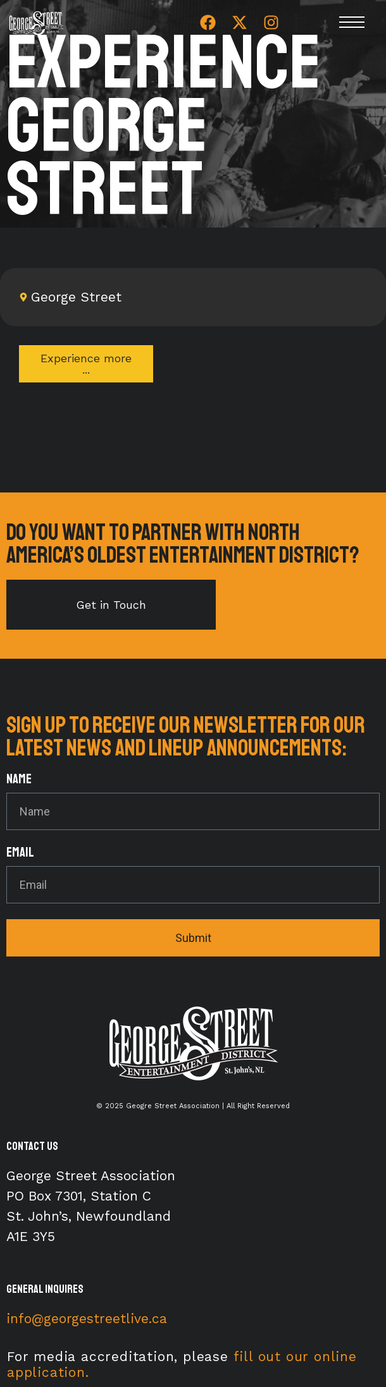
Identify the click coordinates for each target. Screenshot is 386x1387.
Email (20, 853)
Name (19, 780)
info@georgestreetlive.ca (86, 1318)
